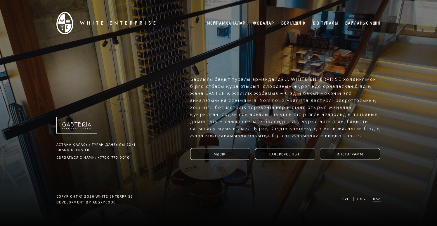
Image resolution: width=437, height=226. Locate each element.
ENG (361, 199)
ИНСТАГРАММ (350, 154)
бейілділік (293, 23)
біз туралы (325, 23)
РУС (346, 199)
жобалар (263, 23)
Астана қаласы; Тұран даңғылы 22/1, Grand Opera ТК (96, 147)
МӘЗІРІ (220, 154)
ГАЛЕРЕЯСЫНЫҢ (285, 154)
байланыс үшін (363, 23)
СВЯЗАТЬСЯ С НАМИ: (93, 157)
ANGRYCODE (104, 202)
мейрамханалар (226, 23)
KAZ (377, 199)
